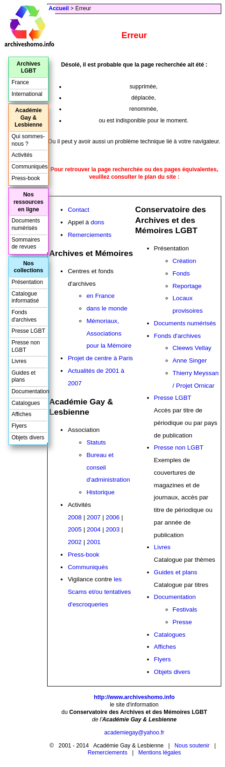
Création (185, 260)
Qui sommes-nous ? (28, 140)
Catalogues (170, 634)
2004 (94, 529)
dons (97, 222)
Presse (182, 622)
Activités (22, 155)
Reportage (187, 286)
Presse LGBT (172, 397)
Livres (162, 547)
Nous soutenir (192, 745)
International (27, 94)
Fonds (181, 273)
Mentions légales (159, 752)
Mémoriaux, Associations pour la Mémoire (109, 333)
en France (100, 295)
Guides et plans (175, 572)
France (20, 82)
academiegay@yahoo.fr (134, 732)
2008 (75, 517)
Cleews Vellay (192, 347)
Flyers (162, 659)
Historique (100, 492)
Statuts (96, 442)
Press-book (83, 554)
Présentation (27, 282)
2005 (75, 529)
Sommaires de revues (26, 243)
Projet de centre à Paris (100, 358)
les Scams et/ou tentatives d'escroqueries (99, 592)
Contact (78, 209)
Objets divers (172, 671)
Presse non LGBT (179, 447)
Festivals (185, 609)
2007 (94, 517)
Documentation (175, 596)
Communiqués (88, 567)
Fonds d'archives (177, 335)
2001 (94, 541)
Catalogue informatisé (25, 297)
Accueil (59, 8)
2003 (112, 529)
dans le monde (106, 308)
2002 (75, 541)
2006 (112, 517)
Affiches (165, 646)
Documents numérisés (185, 323)
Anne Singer (190, 360)
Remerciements (90, 234)
